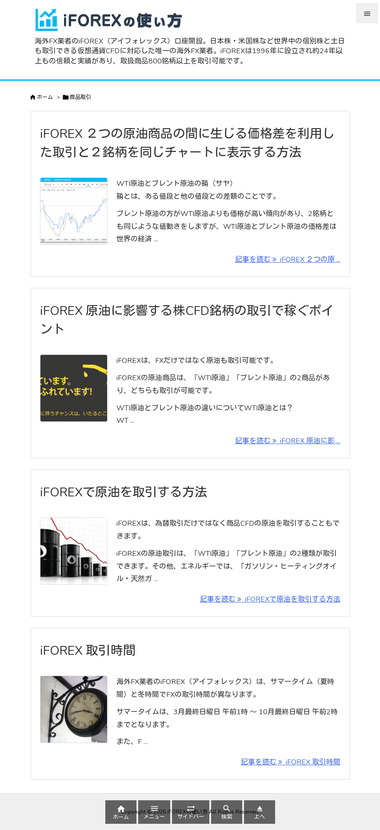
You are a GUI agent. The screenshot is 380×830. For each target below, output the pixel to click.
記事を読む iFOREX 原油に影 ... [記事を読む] (287, 441)
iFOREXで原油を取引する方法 (123, 492)
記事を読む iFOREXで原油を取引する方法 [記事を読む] (270, 599)
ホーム (45, 97)
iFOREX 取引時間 (88, 650)
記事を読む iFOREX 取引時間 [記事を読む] (290, 762)
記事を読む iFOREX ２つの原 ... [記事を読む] (287, 259)
